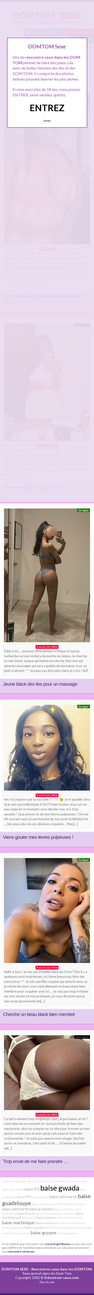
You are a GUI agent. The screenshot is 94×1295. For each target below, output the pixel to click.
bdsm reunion (21, 1233)
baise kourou (26, 1213)
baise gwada (59, 1187)
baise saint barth (15, 1209)
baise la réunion (41, 1209)
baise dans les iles (25, 1181)
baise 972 (32, 1189)
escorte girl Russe (57, 1244)
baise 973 (8, 1181)
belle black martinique (71, 1204)
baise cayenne (46, 1217)
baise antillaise (66, 1213)
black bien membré (66, 1223)
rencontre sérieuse (21, 1251)
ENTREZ (47, 107)
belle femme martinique (59, 1227)
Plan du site (47, 1282)
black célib (60, 1209)
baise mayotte (34, 1227)
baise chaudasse (45, 1213)
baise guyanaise (67, 1233)
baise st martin (70, 1181)
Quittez (47, 120)
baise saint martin (63, 1197)
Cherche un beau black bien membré (39, 1014)
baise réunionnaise (44, 1204)
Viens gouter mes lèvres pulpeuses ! (38, 837)
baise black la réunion (70, 1217)
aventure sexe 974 (49, 1181)
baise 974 (24, 1197)
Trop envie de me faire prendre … (35, 1161)
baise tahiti (29, 1217)
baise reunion (44, 1223)
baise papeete (40, 1197)
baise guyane (43, 1232)
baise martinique (18, 1222)
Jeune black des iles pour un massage (40, 684)
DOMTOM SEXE (15, 1269)
